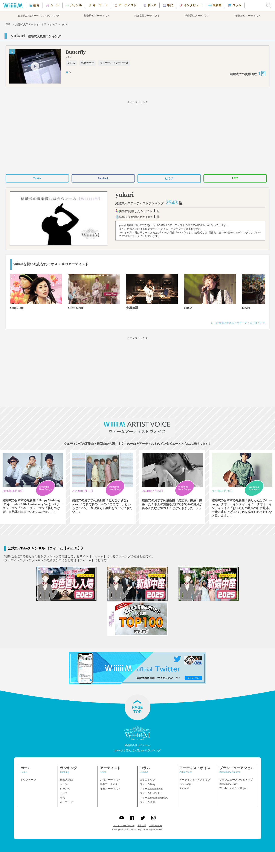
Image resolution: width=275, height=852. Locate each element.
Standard (184, 788)
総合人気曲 (66, 779)
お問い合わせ (155, 825)
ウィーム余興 (147, 802)
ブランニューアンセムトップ (236, 779)
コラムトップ (147, 779)
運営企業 (142, 825)
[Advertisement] (137, 137)
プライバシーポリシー (123, 825)
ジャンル (65, 788)
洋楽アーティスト (110, 788)
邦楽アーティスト (110, 784)
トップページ (28, 779)
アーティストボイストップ (194, 779)
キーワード (66, 802)
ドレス (64, 793)
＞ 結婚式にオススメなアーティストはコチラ (238, 322)
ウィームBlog (147, 784)
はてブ (169, 178)
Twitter (37, 178)
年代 (62, 797)
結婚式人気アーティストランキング (36, 24)
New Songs (185, 783)
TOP (8, 24)
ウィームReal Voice (150, 793)
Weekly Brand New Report (233, 788)
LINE (235, 178)
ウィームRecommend (151, 788)
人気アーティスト (110, 779)
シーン (64, 784)
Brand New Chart (228, 783)
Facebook (103, 178)
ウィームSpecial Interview (154, 797)
